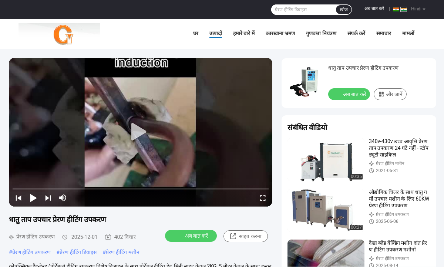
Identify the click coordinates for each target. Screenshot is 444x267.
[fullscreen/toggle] (262, 197)
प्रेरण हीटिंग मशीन (122, 252)
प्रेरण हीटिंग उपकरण (31, 252)
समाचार (383, 33)
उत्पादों (215, 33)
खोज (344, 9)
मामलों (408, 33)
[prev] (18, 197)
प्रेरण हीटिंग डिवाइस (78, 252)
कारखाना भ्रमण (280, 33)
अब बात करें (374, 8)
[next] (48, 197)
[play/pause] (33, 197)
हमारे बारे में (244, 33)
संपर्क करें (356, 33)
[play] (140, 132)
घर (195, 33)
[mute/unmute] (63, 197)
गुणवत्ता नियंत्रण (321, 33)
